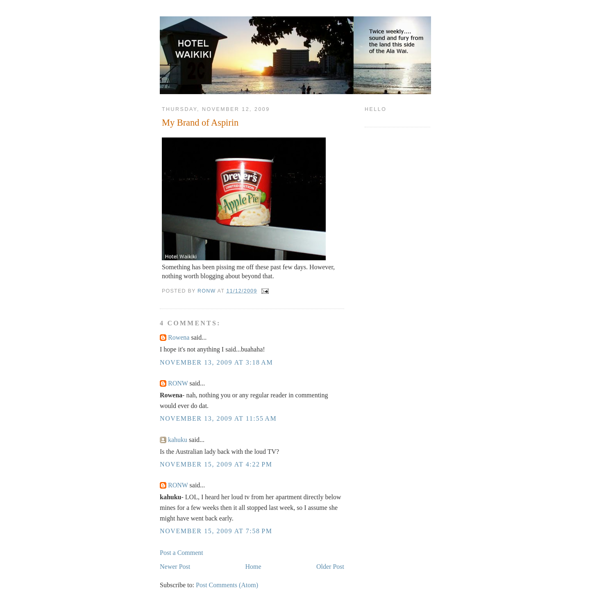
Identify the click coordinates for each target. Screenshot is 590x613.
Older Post (330, 566)
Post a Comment (181, 552)
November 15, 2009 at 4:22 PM (216, 464)
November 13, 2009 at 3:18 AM (216, 362)
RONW (178, 383)
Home (253, 566)
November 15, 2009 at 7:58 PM (216, 530)
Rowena (178, 337)
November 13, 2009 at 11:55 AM (218, 418)
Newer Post (175, 566)
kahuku (177, 439)
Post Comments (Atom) (227, 584)
